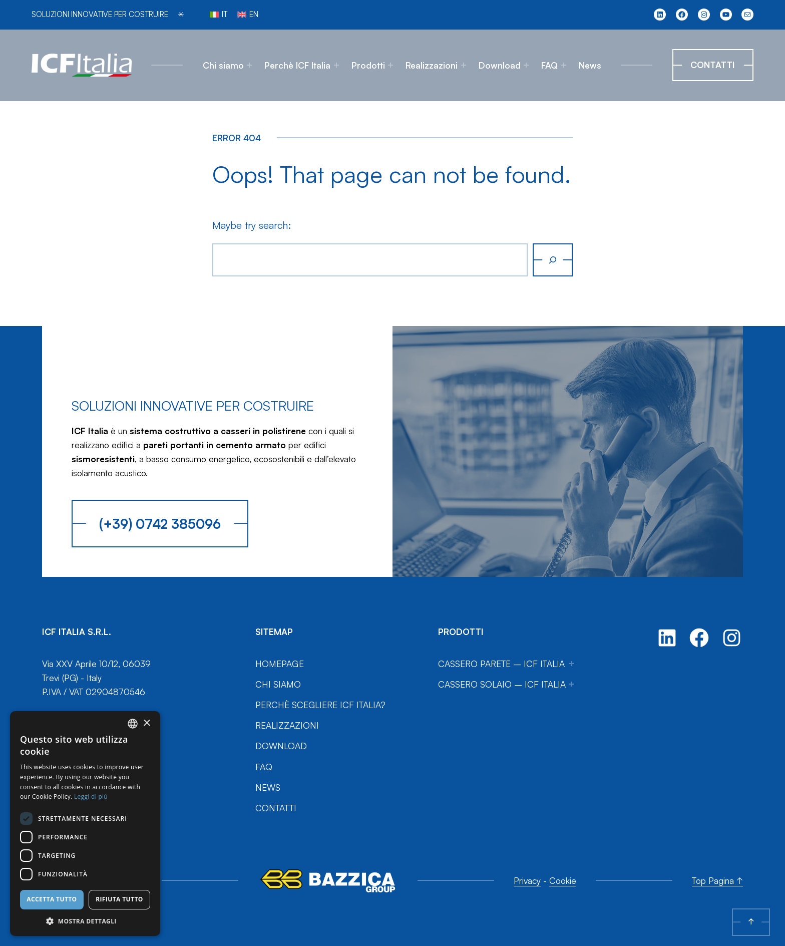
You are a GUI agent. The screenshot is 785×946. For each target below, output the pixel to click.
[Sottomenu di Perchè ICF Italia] (336, 65)
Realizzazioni (432, 65)
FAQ (549, 65)
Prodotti (368, 65)
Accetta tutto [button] (52, 899)
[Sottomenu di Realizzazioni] (463, 65)
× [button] (146, 723)
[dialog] (85, 823)
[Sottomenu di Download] (526, 65)
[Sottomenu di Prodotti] (390, 65)
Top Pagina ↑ (717, 880)
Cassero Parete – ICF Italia (501, 663)
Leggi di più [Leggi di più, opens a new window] (91, 796)
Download (500, 65)
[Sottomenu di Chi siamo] (249, 65)
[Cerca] (553, 259)
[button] (85, 921)
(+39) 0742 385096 (160, 523)
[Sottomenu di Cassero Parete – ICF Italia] (571, 663)
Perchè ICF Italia (297, 65)
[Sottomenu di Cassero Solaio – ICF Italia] (571, 684)
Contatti (712, 64)
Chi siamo (223, 65)
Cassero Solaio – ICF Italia (502, 684)
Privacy (527, 880)
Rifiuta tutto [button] (119, 899)
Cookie (562, 880)
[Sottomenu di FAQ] (563, 65)
